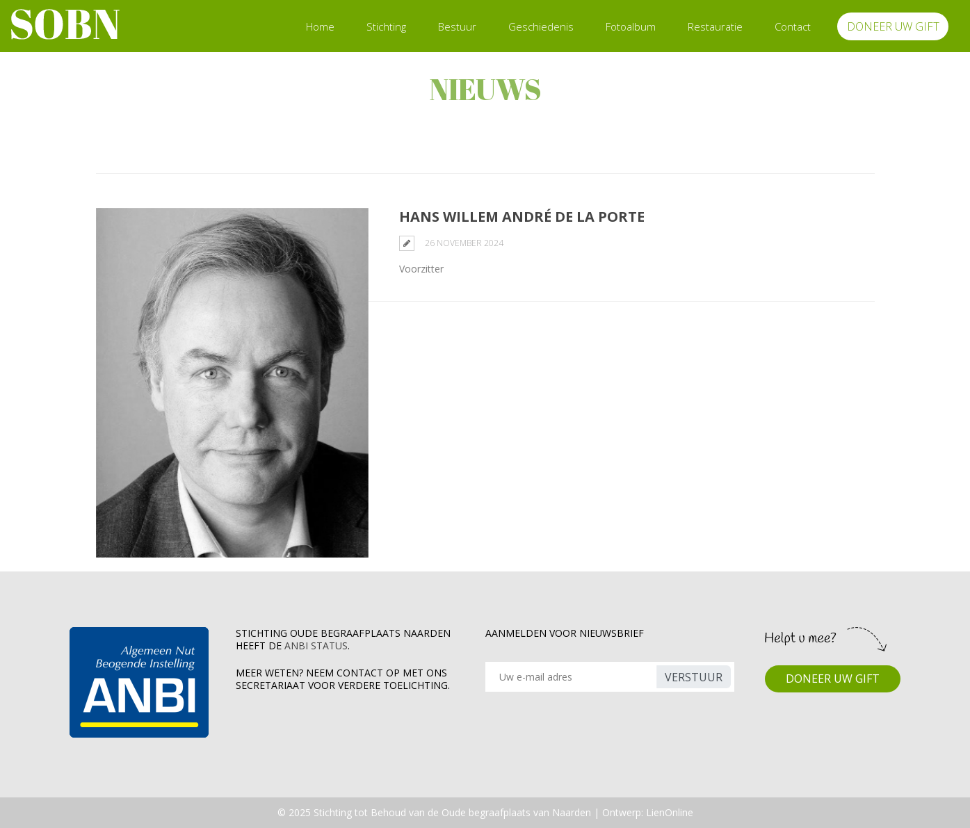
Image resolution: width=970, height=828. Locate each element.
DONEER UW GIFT (893, 26)
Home (320, 26)
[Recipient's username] (573, 676)
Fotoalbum (631, 26)
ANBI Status (316, 645)
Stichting (386, 26)
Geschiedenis (541, 26)
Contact (793, 26)
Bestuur (457, 26)
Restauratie (715, 26)
